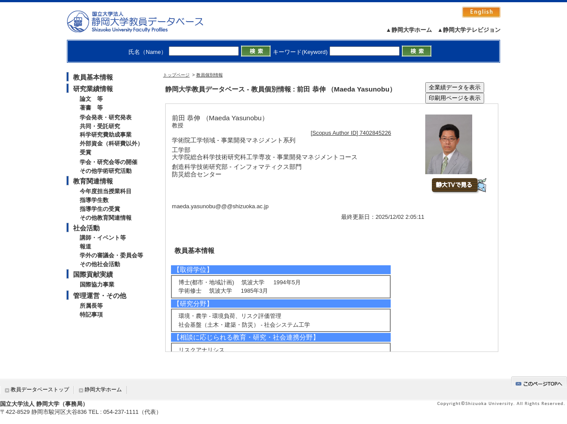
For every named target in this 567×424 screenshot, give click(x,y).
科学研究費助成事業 (106, 134)
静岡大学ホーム (103, 389)
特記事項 (91, 314)
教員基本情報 (93, 77)
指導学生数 (94, 200)
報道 (85, 246)
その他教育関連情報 (106, 217)
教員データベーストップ (40, 389)
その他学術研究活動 (106, 171)
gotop (539, 382)
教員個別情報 (209, 75)
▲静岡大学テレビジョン (469, 30)
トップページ (176, 75)
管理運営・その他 (99, 295)
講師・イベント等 (103, 237)
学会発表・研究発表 (106, 117)
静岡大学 (144, 21)
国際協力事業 (97, 284)
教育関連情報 (93, 181)
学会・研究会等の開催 (108, 162)
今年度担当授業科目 (106, 191)
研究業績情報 (93, 88)
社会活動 (86, 228)
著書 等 (91, 107)
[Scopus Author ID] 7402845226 (351, 133)
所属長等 (91, 305)
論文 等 (91, 98)
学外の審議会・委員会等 (111, 255)
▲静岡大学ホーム (409, 30)
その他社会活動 (100, 264)
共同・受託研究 (100, 126)
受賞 (85, 152)
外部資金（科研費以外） (111, 143)
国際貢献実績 (93, 274)
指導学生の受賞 (100, 209)
